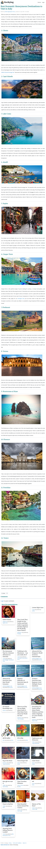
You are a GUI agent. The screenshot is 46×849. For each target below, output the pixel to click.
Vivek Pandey (5, 786)
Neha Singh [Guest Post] (10, 11)
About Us (24, 843)
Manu (12, 740)
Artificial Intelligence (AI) (37, 658)
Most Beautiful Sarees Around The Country (23, 805)
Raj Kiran (40, 659)
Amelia (18, 764)
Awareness (19, 632)
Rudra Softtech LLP (5, 844)
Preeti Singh (19, 811)
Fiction (33, 783)
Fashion (18, 809)
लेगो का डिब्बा (20, 738)
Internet (4, 710)
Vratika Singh (34, 809)
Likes (3, 593)
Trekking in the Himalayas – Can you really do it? (22, 653)
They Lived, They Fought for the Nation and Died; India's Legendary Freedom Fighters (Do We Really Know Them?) (22, 625)
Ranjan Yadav (34, 720)
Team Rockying (20, 718)
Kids (3, 740)
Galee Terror (35, 760)
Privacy (10, 843)
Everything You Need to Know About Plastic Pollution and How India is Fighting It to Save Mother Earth (37, 712)
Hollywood (5, 621)
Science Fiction (20, 785)
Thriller (33, 742)
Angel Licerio (5, 622)
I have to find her (8, 804)
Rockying (7, 2)
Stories (39, 2)
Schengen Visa (21, 298)
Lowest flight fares (37, 607)
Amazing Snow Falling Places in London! (8, 830)
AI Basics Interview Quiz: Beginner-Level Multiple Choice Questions (37, 682)
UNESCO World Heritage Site (7, 72)
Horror (18, 762)
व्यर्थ (33, 781)
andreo (33, 610)
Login (43, 2)
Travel (33, 609)
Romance (4, 762)
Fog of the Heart (7, 760)
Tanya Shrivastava (35, 743)
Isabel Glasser (7, 619)
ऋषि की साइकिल (6, 738)
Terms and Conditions (17, 843)
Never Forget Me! (22, 760)
